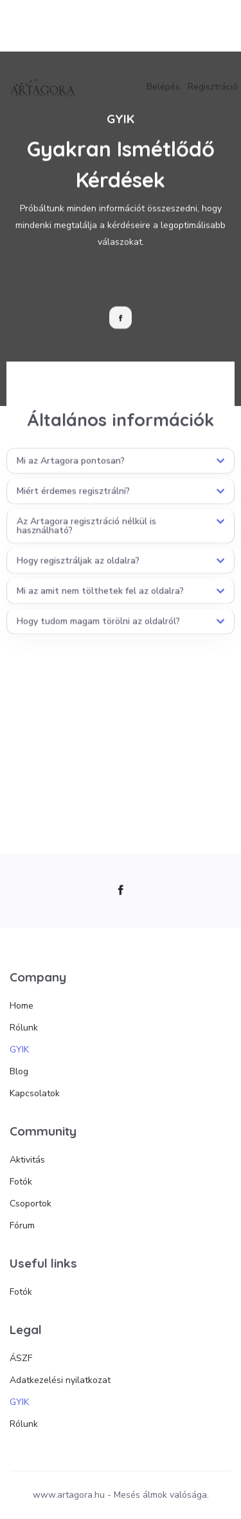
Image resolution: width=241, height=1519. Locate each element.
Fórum (22, 1225)
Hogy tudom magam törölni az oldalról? (98, 631)
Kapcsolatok (35, 1093)
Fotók (21, 1182)
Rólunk (24, 1027)
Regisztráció (213, 87)
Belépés (163, 87)
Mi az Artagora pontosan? (71, 471)
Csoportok (30, 1203)
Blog (19, 1071)
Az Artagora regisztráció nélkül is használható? (86, 536)
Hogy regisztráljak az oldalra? (78, 571)
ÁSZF (21, 1358)
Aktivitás (27, 1160)
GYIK (19, 1049)
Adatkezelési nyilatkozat (60, 1380)
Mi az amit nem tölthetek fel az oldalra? (100, 601)
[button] (120, 471)
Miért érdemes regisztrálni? (73, 501)
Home (21, 1006)
